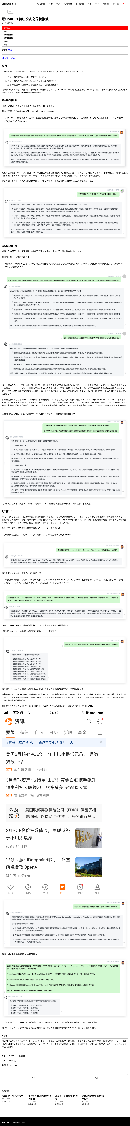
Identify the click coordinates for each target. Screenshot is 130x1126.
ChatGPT (12, 1052)
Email (9, 1117)
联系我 (106, 4)
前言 (5, 31)
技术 (51, 4)
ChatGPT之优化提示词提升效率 (87, 1092)
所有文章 (41, 4)
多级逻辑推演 (8, 37)
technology (12, 1057)
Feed (23, 1117)
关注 (10, 12)
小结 (5, 44)
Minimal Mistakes (30, 1121)
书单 (97, 4)
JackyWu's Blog (9, 4)
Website (16, 1117)
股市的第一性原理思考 (11, 1091)
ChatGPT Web (8, 57)
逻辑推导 (7, 41)
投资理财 (68, 4)
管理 (58, 4)
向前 (33, 1073)
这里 (10, 49)
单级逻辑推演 (8, 34)
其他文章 (80, 4)
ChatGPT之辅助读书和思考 (62, 1092)
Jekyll (22, 1121)
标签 (89, 4)
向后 (96, 1073)
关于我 (116, 4)
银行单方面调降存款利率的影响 (37, 1092)
